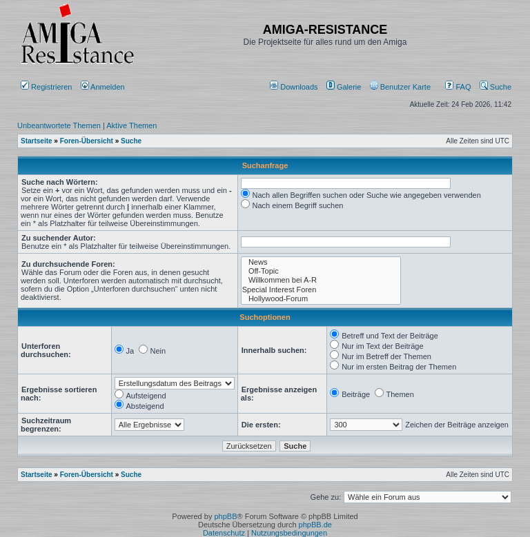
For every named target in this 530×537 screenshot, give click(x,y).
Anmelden (104, 87)
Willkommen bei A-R (321, 280)
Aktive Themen (131, 125)
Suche (495, 87)
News (321, 262)
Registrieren (46, 87)
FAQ (458, 87)
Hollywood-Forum (321, 298)
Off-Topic (321, 271)
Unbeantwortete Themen (59, 125)
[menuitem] (295, 87)
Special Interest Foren (321, 289)
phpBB (225, 516)
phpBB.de (315, 524)
